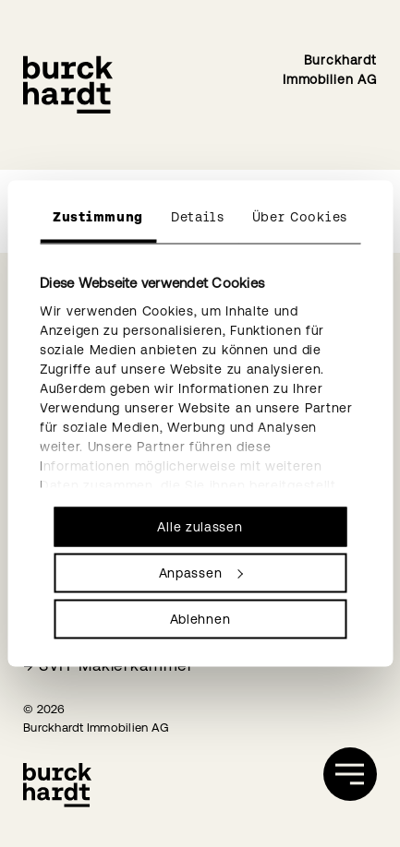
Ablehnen (200, 619)
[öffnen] (350, 774)
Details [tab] (197, 216)
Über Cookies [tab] (299, 216)
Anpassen (201, 573)
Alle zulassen (199, 526)
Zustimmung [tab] (98, 216)
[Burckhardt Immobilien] (68, 85)
